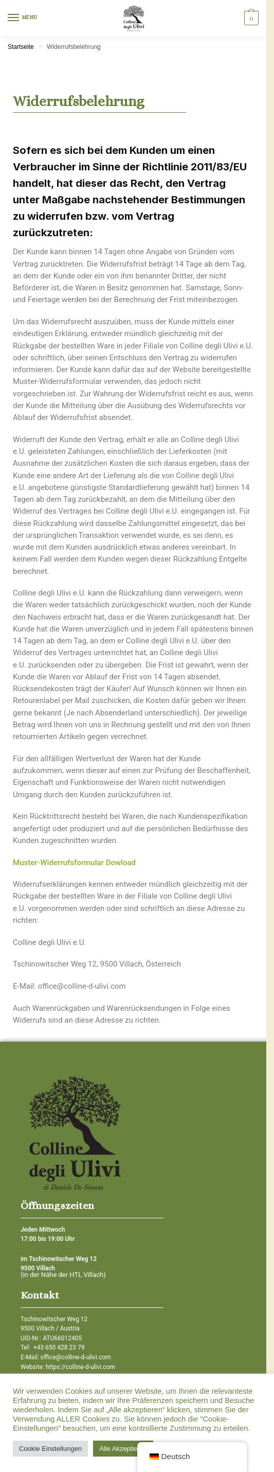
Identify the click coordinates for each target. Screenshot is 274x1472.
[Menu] (23, 18)
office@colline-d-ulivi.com (76, 1357)
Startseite (21, 46)
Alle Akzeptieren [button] (123, 1448)
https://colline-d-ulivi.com (80, 1367)
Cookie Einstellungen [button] (50, 1448)
